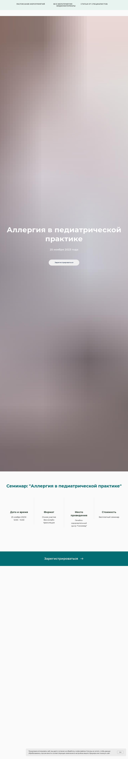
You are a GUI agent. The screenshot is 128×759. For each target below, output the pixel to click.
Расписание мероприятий (30, 4)
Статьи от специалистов (94, 4)
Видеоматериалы (66, 6)
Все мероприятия (62, 4)
